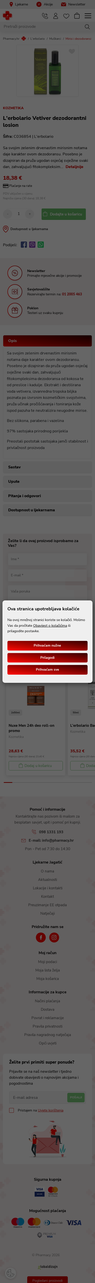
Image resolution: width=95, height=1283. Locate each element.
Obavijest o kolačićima (50, 625)
